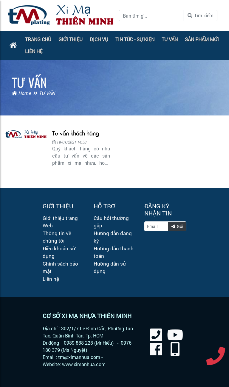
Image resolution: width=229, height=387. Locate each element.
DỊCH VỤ (99, 39)
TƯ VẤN (170, 39)
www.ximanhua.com (84, 364)
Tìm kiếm (200, 15)
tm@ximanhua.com (79, 357)
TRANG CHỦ (38, 39)
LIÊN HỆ (33, 51)
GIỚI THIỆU (70, 39)
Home (21, 93)
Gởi (177, 226)
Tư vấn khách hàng (75, 133)
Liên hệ (51, 278)
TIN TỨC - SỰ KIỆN (134, 39)
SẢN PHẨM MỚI (202, 39)
